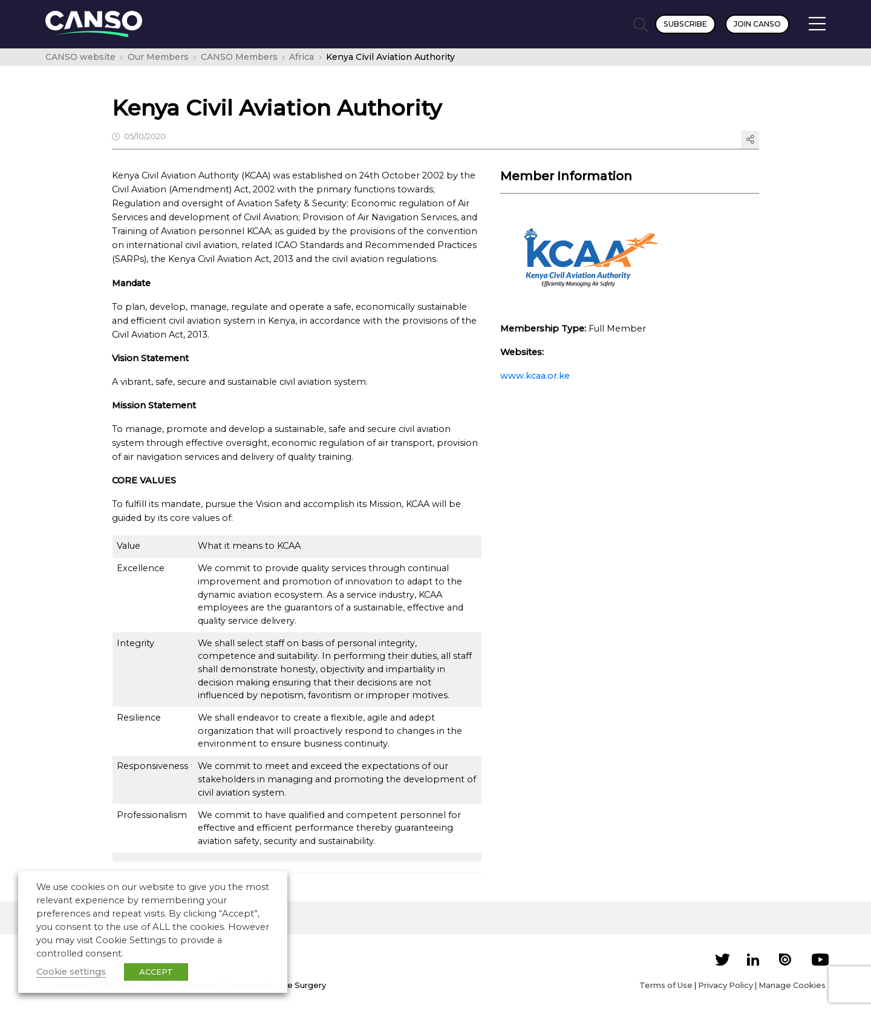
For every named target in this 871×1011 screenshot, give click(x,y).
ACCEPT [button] (156, 972)
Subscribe (685, 23)
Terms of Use (666, 985)
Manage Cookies (792, 985)
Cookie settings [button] (71, 971)
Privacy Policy (725, 985)
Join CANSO (757, 23)
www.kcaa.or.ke (535, 375)
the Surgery (302, 985)
